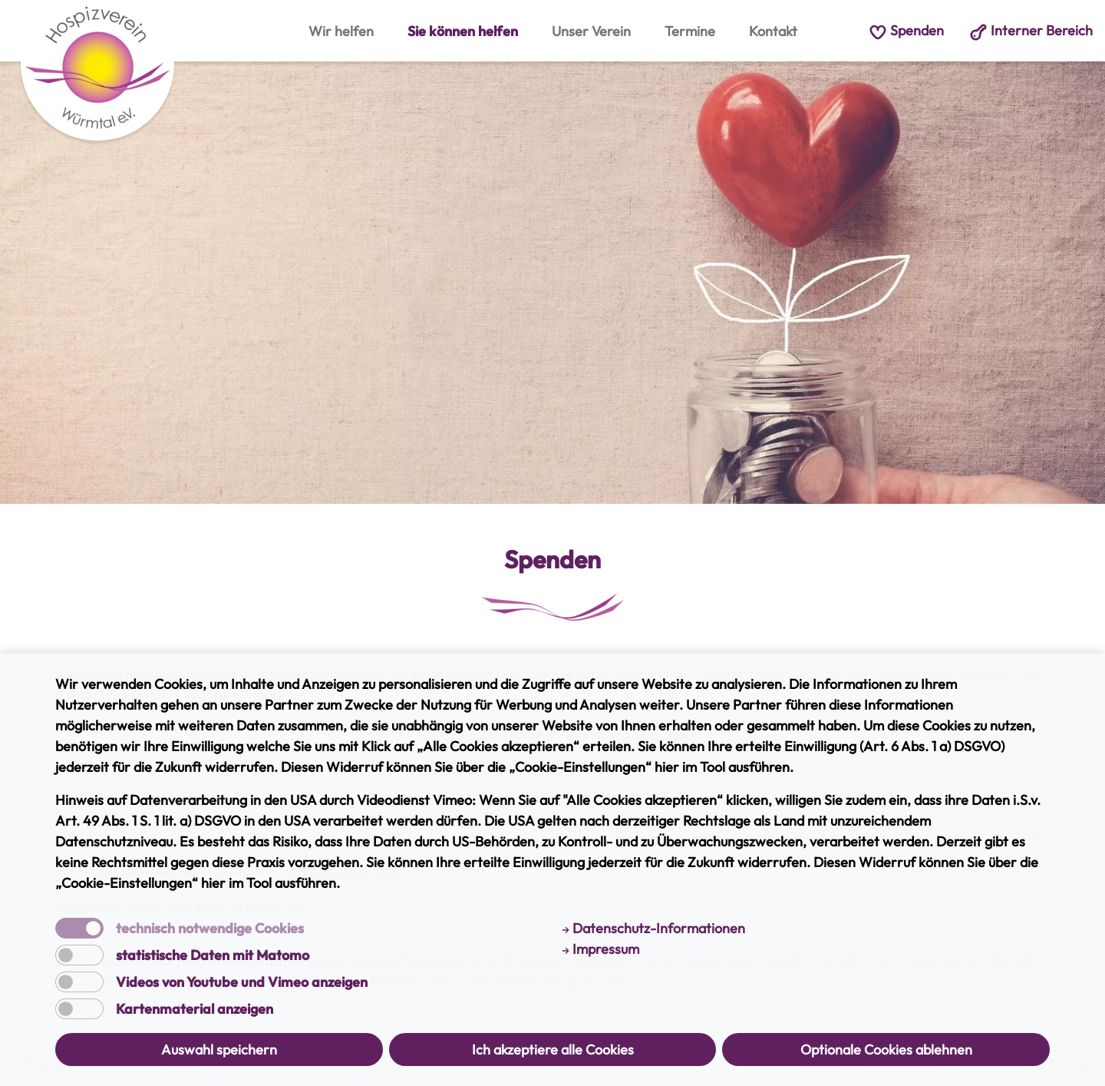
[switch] (79, 955)
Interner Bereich (1031, 30)
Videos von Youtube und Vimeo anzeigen (242, 982)
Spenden (906, 30)
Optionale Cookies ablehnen (886, 1049)
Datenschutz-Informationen (653, 928)
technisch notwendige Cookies (210, 928)
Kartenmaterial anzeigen (194, 1009)
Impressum (600, 949)
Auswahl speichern (219, 1049)
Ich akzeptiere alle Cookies (553, 1049)
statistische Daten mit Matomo (212, 955)
